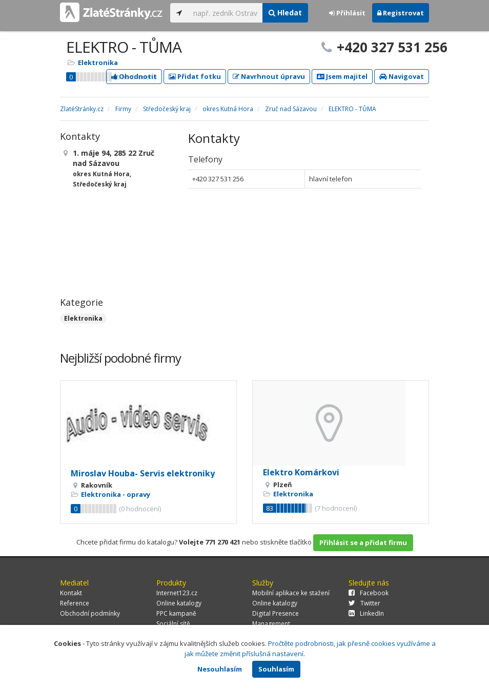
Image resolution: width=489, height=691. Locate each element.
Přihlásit (347, 12)
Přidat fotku (195, 76)
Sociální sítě (173, 623)
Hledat (285, 12)
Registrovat (400, 12)
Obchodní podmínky (90, 613)
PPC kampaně (176, 613)
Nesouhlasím (219, 669)
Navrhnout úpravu (269, 76)
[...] (225, 13)
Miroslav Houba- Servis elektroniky (143, 473)
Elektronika (98, 62)
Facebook (369, 593)
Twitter (364, 603)
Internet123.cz (176, 593)
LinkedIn (366, 613)
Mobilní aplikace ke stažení (291, 593)
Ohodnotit (134, 76)
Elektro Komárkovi (301, 472)
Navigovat (401, 76)
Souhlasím (276, 669)
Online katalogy (178, 603)
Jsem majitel (342, 76)
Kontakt (71, 593)
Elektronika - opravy (115, 494)
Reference (74, 603)
